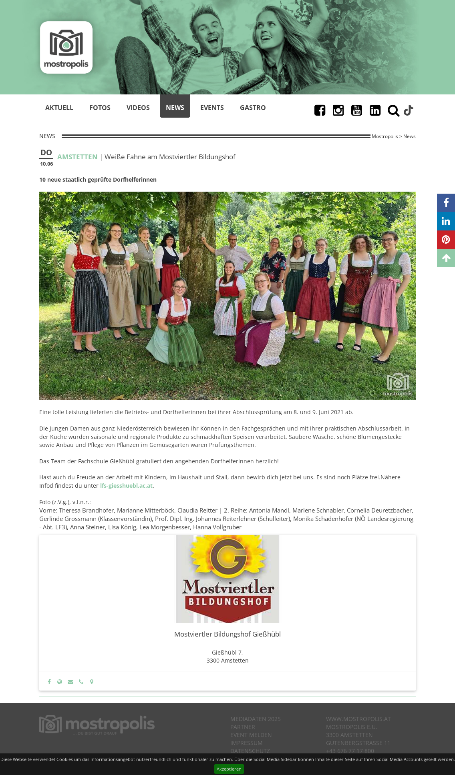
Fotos (100, 107)
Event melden (251, 735)
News (175, 107)
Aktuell (59, 107)
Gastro (253, 107)
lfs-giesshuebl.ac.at (126, 485)
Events (212, 107)
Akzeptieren (229, 769)
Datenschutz (250, 751)
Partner (242, 727)
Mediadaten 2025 (255, 719)
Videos (138, 107)
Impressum (246, 743)
